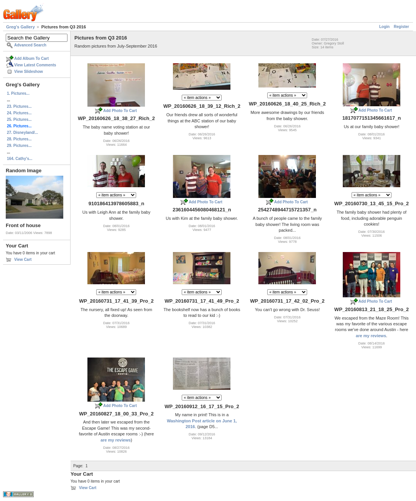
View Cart (22, 259)
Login (384, 27)
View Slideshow (28, 71)
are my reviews (371, 335)
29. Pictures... (19, 145)
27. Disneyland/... (22, 132)
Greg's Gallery (20, 27)
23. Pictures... (19, 106)
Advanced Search (30, 45)
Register (401, 27)
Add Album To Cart (31, 58)
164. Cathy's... (19, 159)
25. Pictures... (19, 119)
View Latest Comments (35, 65)
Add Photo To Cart (120, 111)
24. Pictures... (19, 113)
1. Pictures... (18, 93)
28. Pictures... (19, 139)
